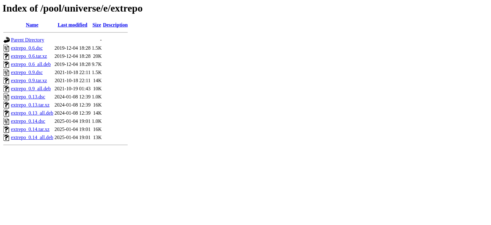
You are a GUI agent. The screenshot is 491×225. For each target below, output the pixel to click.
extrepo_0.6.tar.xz (29, 56)
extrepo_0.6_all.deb (31, 64)
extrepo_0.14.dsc (28, 121)
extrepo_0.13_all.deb (32, 113)
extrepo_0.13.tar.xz (30, 105)
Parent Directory (27, 39)
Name (32, 25)
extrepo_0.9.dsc (27, 72)
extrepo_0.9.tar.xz (29, 80)
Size (96, 25)
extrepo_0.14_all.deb (32, 137)
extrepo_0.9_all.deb (31, 88)
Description (115, 25)
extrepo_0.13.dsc (28, 96)
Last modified (72, 25)
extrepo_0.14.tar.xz (30, 129)
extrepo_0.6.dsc (27, 48)
